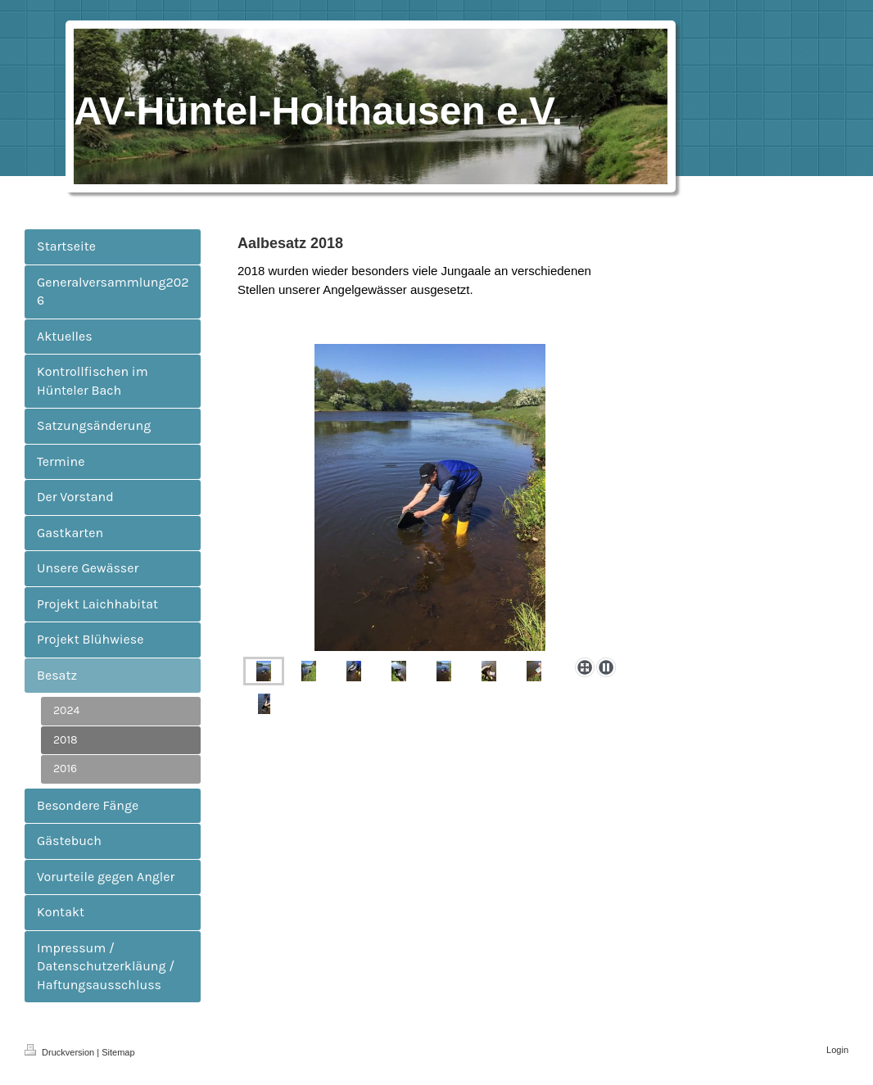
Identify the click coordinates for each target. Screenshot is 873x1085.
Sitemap (118, 1052)
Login (837, 1050)
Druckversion (61, 1052)
